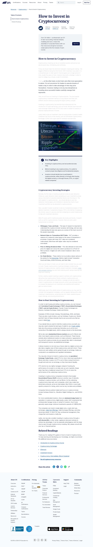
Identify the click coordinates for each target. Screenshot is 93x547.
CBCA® (23, 491)
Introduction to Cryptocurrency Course (52, 443)
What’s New (77, 488)
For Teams (34, 490)
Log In (79, 2)
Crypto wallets (75, 326)
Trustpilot (37, 526)
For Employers (46, 502)
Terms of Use (64, 539)
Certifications (17, 2)
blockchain (55, 258)
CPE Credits (14, 503)
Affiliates (13, 513)
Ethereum (43, 449)
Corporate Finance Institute (7, 2)
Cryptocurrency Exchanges (48, 446)
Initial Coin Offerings (52, 410)
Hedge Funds (56, 509)
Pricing (45, 2)
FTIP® (22, 499)
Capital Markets (57, 493)
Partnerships (14, 510)
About (39, 2)
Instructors (13, 486)
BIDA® (22, 494)
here (48, 320)
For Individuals (35, 483)
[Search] (66, 2)
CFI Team (47, 28)
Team (12, 489)
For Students (34, 487)
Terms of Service (73, 539)
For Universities (46, 504)
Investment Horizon (46, 453)
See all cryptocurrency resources (50, 459)
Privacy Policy (56, 539)
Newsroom (13, 516)
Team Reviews (46, 507)
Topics (23, 511)
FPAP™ (23, 486)
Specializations (25, 514)
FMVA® (23, 483)
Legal (65, 486)
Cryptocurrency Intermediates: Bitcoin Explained (54, 456)
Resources (32, 2)
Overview (13, 483)
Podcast (76, 493)
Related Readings (16, 21)
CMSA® (23, 489)
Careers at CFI (14, 491)
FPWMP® (23, 497)
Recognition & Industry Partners (14, 520)
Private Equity (56, 512)
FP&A (54, 485)
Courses (24, 2)
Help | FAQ (66, 483)
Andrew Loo (55, 28)
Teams (51, 2)
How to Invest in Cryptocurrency (20, 18)
